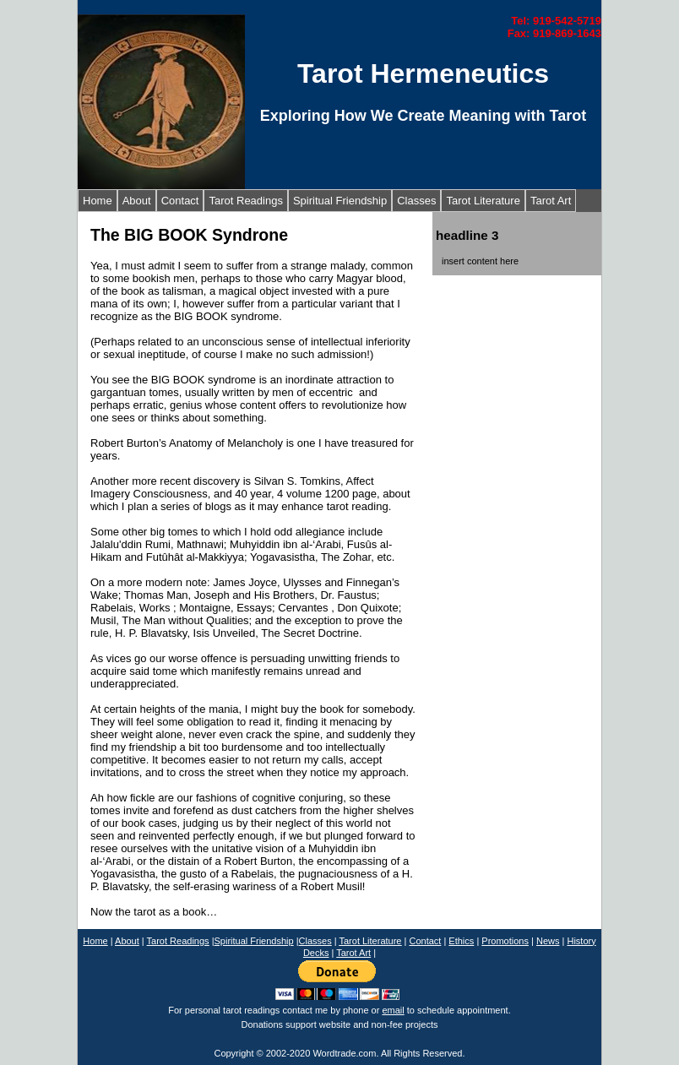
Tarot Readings (245, 200)
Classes (416, 200)
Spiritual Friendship (340, 200)
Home (97, 200)
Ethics (461, 941)
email (393, 1010)
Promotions (505, 941)
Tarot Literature (482, 200)
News (548, 941)
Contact (180, 200)
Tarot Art (550, 200)
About (136, 200)
